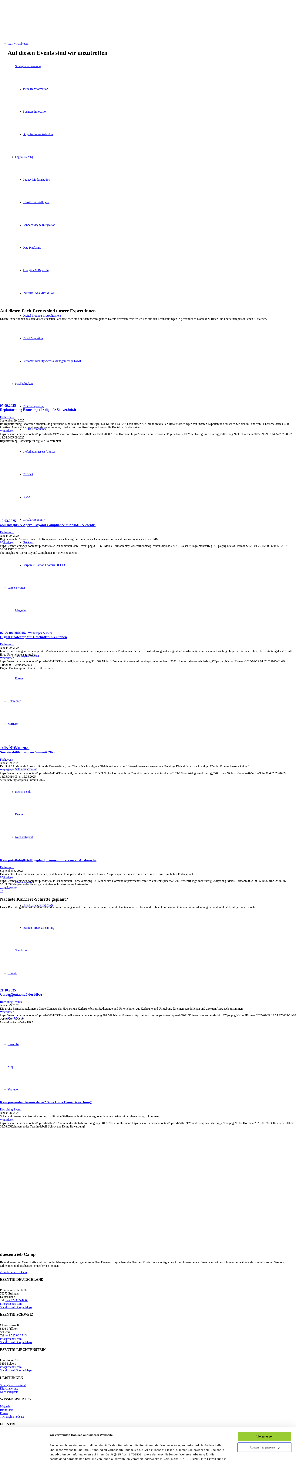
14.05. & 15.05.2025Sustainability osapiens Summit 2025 (27, 750)
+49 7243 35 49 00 (16, 1300)
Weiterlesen (7, 430)
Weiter (13, 887)
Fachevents (7, 417)
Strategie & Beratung (13, 1385)
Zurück (4, 887)
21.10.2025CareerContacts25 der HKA (21, 992)
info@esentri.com (11, 1303)
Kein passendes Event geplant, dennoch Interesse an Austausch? (48, 860)
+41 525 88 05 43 (16, 1335)
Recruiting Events (11, 1001)
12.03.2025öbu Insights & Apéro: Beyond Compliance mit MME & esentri (48, 523)
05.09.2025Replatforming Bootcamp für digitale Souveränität (38, 408)
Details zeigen (59, 1452)
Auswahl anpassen (265, 1417)
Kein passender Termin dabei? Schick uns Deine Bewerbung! (46, 1102)
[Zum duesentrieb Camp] (14, 1272)
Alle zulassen (264, 1406)
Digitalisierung (9, 1388)
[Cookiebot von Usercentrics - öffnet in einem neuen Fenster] (24, 1452)
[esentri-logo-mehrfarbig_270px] (28, 17)
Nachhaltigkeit (9, 1391)
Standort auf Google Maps (16, 1307)
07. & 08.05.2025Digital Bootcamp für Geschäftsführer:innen (33, 635)
